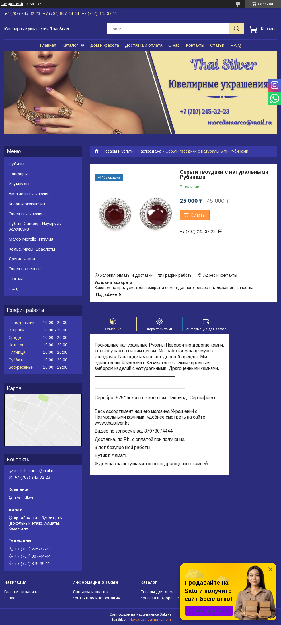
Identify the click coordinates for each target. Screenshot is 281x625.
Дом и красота (104, 45)
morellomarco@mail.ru (34, 470)
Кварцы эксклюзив (27, 203)
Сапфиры (18, 173)
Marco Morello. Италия (31, 239)
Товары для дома (157, 591)
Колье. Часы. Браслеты (32, 249)
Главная (48, 45)
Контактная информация (96, 598)
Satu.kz (165, 614)
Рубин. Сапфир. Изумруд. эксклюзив (35, 226)
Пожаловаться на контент (150, 620)
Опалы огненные (25, 268)
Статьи (217, 45)
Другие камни (22, 258)
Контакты (195, 45)
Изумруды (19, 183)
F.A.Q (235, 45)
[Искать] (236, 28)
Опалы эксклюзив (26, 213)
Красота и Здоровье (159, 598)
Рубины (16, 163)
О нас (174, 45)
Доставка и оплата (143, 45)
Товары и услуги (118, 151)
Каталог (70, 45)
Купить (197, 215)
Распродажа (149, 151)
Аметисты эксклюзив (29, 193)
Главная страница (21, 591)
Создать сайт (12, 4)
